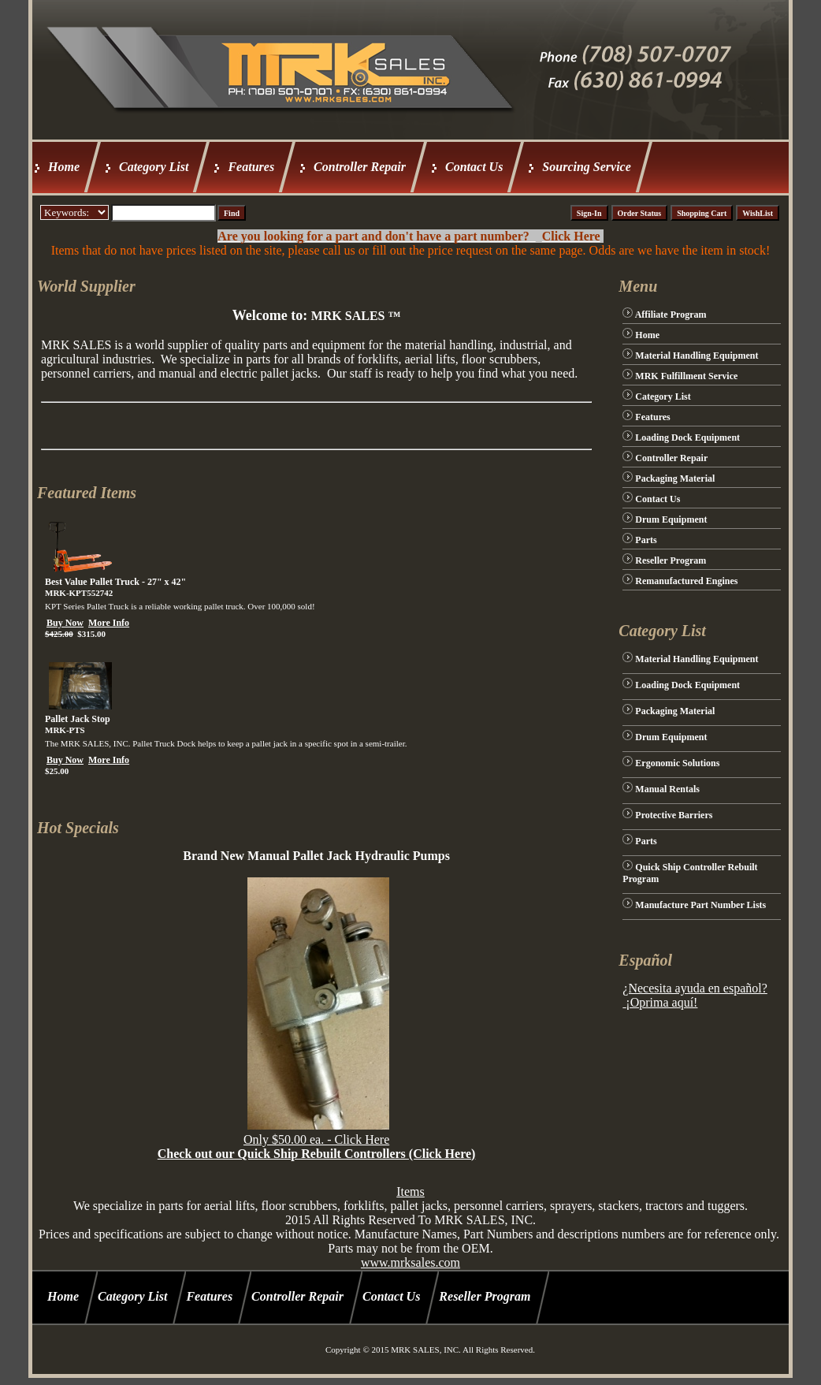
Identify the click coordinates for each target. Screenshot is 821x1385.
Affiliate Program (671, 314)
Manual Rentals (667, 789)
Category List (153, 166)
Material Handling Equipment (696, 355)
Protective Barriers (673, 815)
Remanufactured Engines (686, 580)
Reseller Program (670, 560)
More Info (108, 622)
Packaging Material (675, 478)
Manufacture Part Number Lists (700, 904)
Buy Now (65, 622)
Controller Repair (360, 166)
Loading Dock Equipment (687, 437)
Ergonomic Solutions (677, 763)
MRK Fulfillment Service (686, 376)
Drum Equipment (671, 519)
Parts (645, 539)
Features (251, 166)
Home (64, 166)
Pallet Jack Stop (77, 718)
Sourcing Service (586, 166)
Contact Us (474, 166)
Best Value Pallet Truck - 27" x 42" (115, 581)
